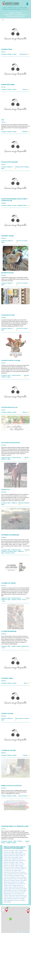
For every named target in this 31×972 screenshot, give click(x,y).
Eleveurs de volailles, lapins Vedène (13, 862)
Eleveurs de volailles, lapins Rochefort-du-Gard (12, 871)
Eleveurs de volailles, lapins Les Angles (14, 864)
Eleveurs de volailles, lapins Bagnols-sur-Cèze (15, 892)
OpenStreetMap (26, 932)
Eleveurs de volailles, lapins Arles (14, 887)
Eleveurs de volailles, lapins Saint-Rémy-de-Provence (14, 859)
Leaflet (20, 932)
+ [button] (3, 908)
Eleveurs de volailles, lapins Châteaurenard (15, 850)
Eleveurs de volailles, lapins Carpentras (13, 886)
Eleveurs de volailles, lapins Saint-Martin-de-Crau (14, 883)
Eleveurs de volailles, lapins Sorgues (13, 865)
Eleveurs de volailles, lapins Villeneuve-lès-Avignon (13, 858)
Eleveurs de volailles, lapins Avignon (13, 852)
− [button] (3, 911)
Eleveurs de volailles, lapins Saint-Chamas (14, 894)
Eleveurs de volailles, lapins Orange (14, 884)
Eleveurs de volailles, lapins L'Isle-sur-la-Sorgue (14, 876)
